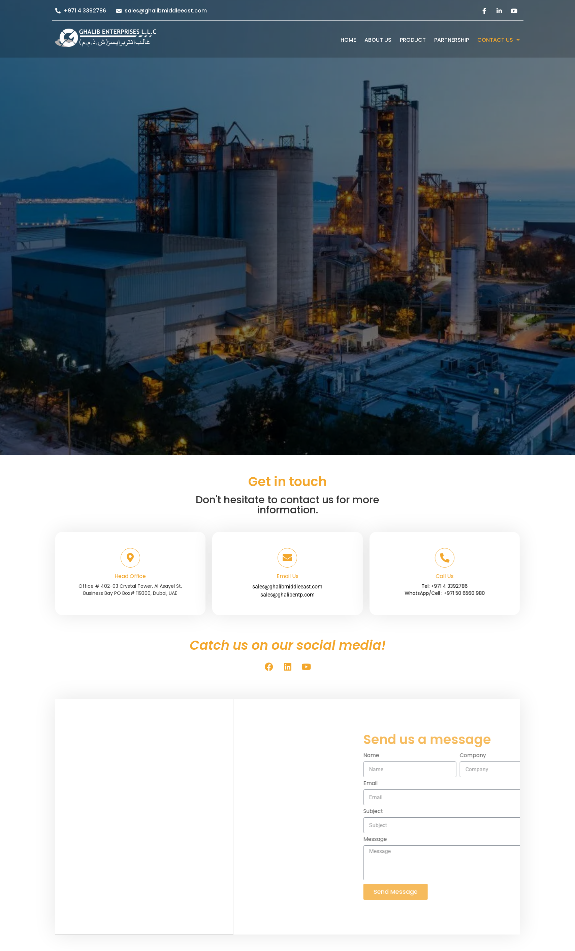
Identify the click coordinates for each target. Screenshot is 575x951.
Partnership (451, 40)
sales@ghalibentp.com (287, 578)
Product (413, 40)
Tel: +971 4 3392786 (473, 586)
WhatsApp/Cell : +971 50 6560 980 (473, 593)
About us (377, 40)
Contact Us (498, 40)
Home (348, 40)
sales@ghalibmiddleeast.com (287, 570)
